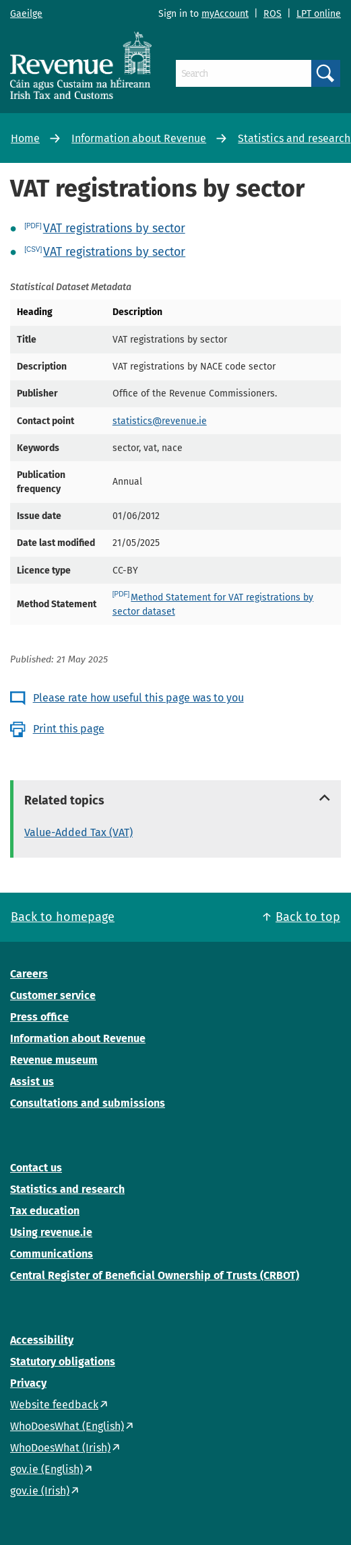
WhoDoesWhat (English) (67, 1426)
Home (25, 138)
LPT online (318, 14)
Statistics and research (294, 138)
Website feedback (54, 1404)
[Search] (243, 73)
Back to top (308, 916)
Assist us (32, 1081)
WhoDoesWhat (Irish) (60, 1447)
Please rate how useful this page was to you (138, 697)
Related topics (64, 800)
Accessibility (41, 1340)
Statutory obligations (62, 1361)
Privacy (28, 1383)
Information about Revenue (138, 138)
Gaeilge (26, 14)
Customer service (53, 995)
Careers (29, 973)
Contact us (36, 1167)
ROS (272, 14)
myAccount (225, 14)
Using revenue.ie (51, 1232)
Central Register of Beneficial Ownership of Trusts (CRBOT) (154, 1275)
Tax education (44, 1210)
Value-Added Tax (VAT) (78, 832)
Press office (39, 1016)
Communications (51, 1253)
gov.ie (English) (46, 1469)
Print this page (68, 728)
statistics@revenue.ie (160, 421)
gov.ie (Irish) (39, 1490)
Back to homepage (63, 916)
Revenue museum (54, 1060)
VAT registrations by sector (114, 228)
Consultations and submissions (87, 1103)
